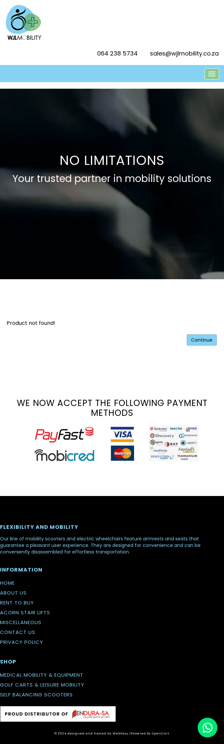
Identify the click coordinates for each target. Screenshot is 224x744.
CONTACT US (17, 632)
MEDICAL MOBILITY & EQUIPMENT (41, 674)
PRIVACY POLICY (21, 642)
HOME (7, 582)
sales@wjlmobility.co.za (184, 53)
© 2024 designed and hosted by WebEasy (91, 733)
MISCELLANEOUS (21, 622)
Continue (201, 340)
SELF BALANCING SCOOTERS (36, 694)
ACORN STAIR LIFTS (25, 612)
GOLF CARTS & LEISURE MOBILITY (42, 684)
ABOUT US (13, 592)
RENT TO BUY (17, 602)
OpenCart (161, 733)
